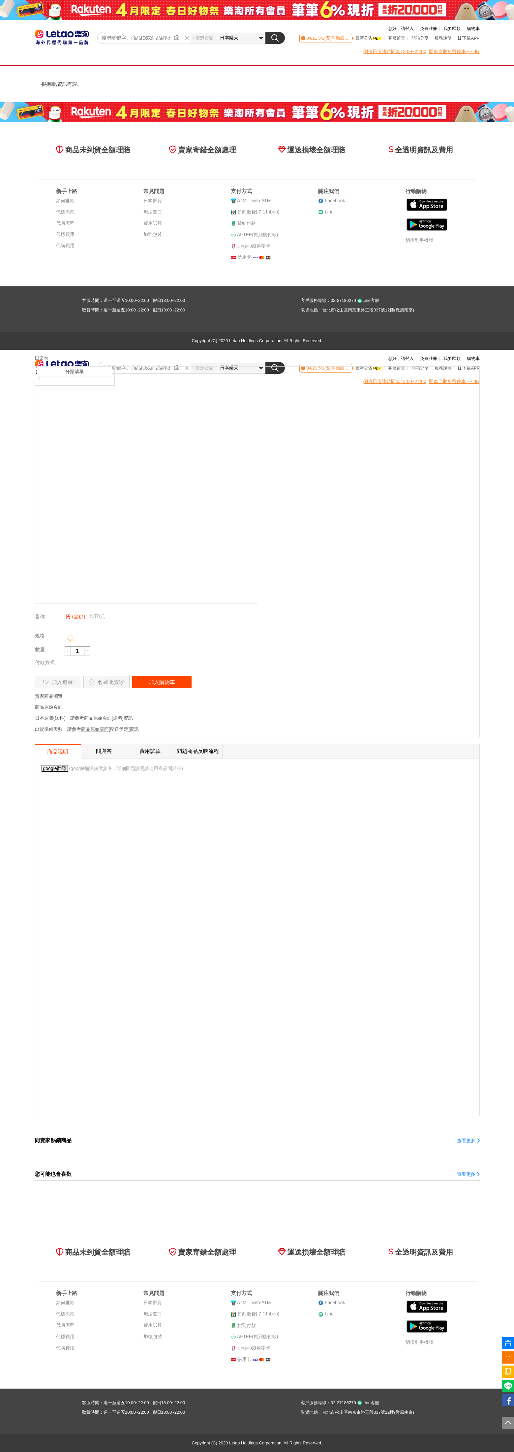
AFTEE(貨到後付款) (257, 234)
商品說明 (57, 752)
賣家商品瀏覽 (49, 696)
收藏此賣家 (106, 682)
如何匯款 (65, 200)
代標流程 (65, 211)
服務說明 (443, 38)
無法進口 (152, 211)
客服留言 (396, 38)
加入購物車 (162, 682)
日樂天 (41, 358)
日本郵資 (152, 200)
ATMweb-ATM (254, 200)
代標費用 (65, 234)
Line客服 (368, 300)
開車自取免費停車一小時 (454, 51)
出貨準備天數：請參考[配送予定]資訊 (87, 729)
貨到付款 (246, 223)
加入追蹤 (58, 682)
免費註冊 (428, 28)
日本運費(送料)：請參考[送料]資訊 (84, 718)
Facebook (335, 200)
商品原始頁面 (49, 707)
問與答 (104, 751)
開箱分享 (420, 38)
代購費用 (65, 245)
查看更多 (468, 1140)
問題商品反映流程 (198, 751)
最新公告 (368, 38)
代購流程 (65, 223)
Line (329, 211)
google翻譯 (54, 768)
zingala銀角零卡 (253, 245)
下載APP (468, 38)
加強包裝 (152, 234)
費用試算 (152, 223)
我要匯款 (452, 28)
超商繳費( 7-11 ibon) (258, 211)
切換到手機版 (419, 240)
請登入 (407, 28)
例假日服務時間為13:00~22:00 (394, 51)
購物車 (473, 28)
